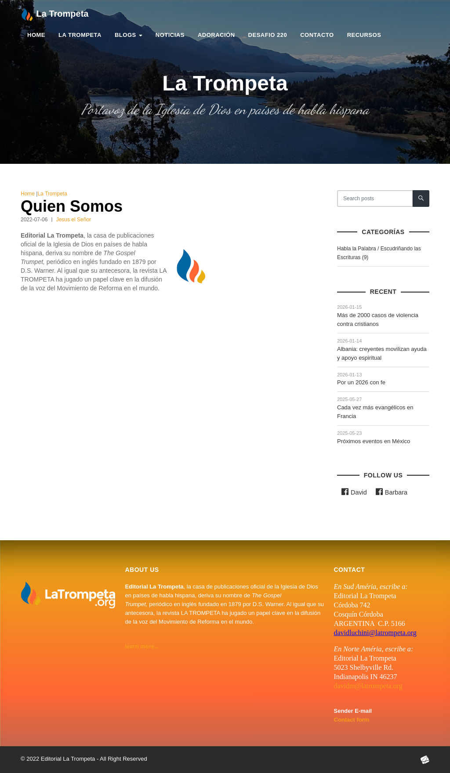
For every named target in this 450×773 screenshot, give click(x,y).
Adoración (216, 35)
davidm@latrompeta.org (368, 686)
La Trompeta (80, 35)
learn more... (142, 646)
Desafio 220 (267, 35)
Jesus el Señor (73, 220)
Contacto (317, 35)
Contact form (352, 719)
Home (36, 35)
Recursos (364, 35)
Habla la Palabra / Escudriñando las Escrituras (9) (379, 253)
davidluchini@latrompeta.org (375, 632)
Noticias (170, 35)
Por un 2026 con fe (361, 382)
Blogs (128, 35)
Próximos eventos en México (373, 441)
